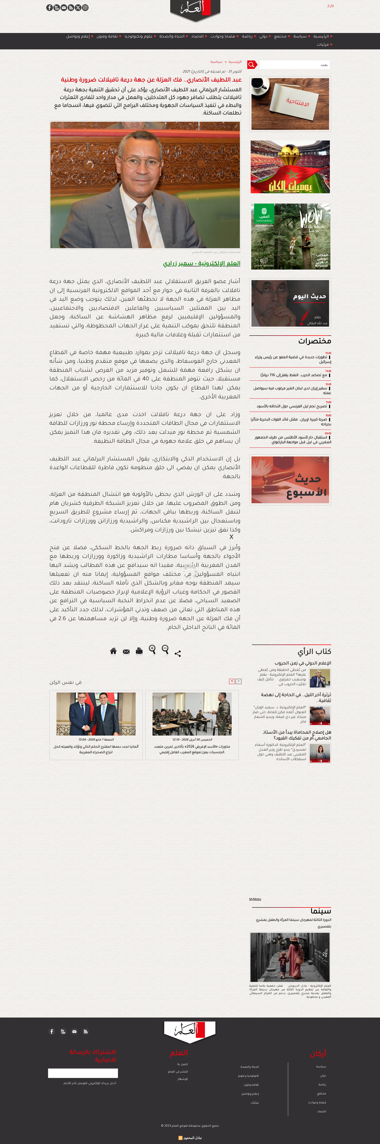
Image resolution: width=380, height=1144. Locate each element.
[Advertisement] (183, 571)
